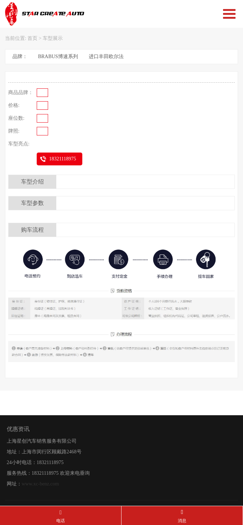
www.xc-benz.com (40, 505)
